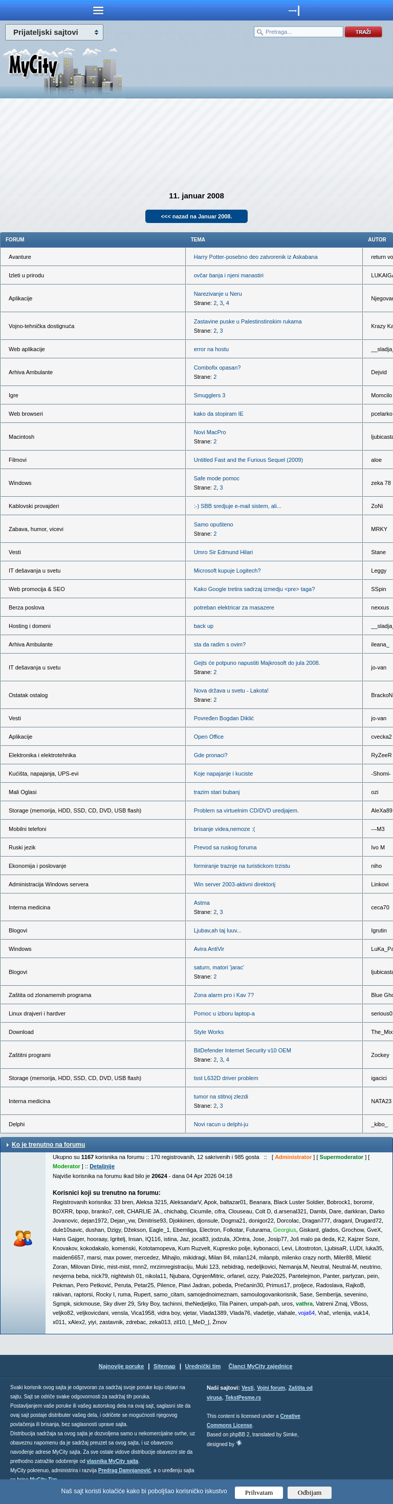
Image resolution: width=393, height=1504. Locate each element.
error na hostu (211, 349)
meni (98, 10)
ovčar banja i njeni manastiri (229, 275)
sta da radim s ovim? (220, 644)
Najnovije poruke (121, 1366)
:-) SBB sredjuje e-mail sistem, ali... (237, 506)
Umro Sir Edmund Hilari (223, 552)
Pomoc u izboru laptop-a (224, 1013)
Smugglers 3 (210, 395)
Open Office (209, 737)
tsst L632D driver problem (226, 1078)
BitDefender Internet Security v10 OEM (242, 1050)
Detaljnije (102, 1166)
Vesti (247, 1388)
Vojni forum (271, 1388)
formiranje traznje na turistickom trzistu (242, 866)
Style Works (209, 1032)
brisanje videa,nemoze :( (224, 829)
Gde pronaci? (211, 755)
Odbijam (310, 1492)
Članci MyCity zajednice (261, 1366)
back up (204, 626)
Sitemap (165, 1366)
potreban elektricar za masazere (234, 607)
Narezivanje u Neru (218, 294)
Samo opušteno (213, 524)
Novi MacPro (210, 432)
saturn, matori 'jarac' (219, 967)
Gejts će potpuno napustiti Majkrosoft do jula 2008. (257, 663)
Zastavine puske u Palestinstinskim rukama (248, 321)
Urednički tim (203, 1366)
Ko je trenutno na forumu (48, 1144)
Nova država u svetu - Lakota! (231, 690)
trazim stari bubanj (217, 792)
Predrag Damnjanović (124, 1470)
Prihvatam (259, 1492)
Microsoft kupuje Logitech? (227, 570)
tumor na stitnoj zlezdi (221, 1096)
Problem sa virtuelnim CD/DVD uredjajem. (246, 810)
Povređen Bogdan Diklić (224, 718)
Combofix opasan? (217, 367)
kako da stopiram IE (219, 414)
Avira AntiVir (209, 949)
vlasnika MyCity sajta (113, 1461)
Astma (202, 903)
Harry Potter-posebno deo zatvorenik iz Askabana (256, 257)
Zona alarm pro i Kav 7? (224, 995)
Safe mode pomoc (216, 478)
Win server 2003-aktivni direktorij (235, 884)
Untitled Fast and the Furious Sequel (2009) (248, 460)
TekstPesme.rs (243, 1397)
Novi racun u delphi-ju (221, 1124)
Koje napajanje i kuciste (223, 773)
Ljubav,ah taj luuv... (218, 930)
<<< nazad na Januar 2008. (196, 216)
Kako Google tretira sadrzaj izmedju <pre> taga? (254, 589)
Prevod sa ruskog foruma (225, 847)
